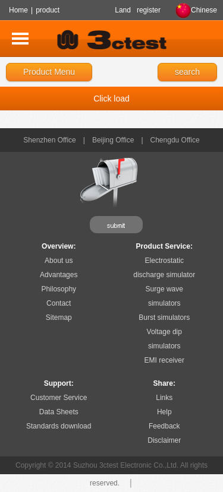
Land (123, 10)
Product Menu (49, 72)
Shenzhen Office (49, 140)
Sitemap (59, 317)
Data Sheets (58, 412)
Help (164, 412)
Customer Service (58, 397)
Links (164, 397)
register (149, 10)
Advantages (58, 275)
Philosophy (58, 289)
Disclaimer (164, 440)
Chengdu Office (175, 140)
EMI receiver (164, 360)
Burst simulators (164, 317)
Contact (58, 303)
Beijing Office (113, 140)
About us (59, 260)
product (47, 10)
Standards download (58, 426)
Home (18, 10)
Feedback (164, 426)
